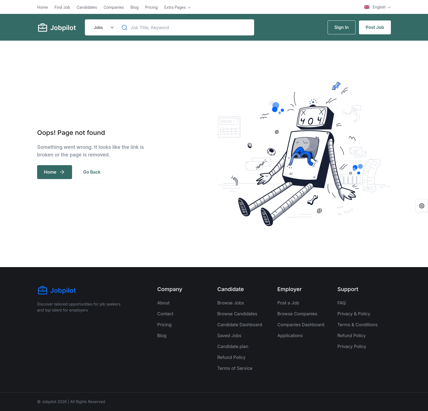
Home (42, 7)
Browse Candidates (237, 313)
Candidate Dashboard (239, 324)
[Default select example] (103, 27)
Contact (165, 313)
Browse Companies (297, 313)
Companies (113, 7)
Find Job (62, 7)
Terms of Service (234, 368)
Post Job (375, 27)
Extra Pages (175, 7)
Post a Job (288, 303)
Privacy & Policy (353, 313)
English (375, 7)
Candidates (87, 7)
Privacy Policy (351, 346)
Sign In (341, 27)
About (163, 303)
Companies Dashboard (300, 324)
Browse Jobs (230, 303)
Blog (134, 7)
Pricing (151, 7)
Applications (290, 335)
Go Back (92, 172)
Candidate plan (232, 346)
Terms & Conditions (357, 324)
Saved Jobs (229, 335)
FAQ (341, 303)
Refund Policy (231, 357)
